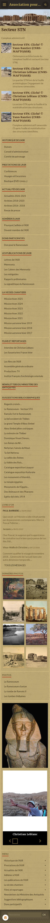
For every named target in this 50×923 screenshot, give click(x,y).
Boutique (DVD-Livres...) (15, 181)
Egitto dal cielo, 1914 (14, 496)
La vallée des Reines (14, 457)
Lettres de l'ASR (12, 259)
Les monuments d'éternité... (17, 477)
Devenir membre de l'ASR (16, 230)
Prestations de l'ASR (14, 865)
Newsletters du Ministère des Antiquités (24, 894)
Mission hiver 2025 (13, 299)
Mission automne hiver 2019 (18, 323)
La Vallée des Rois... (13, 462)
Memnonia (9, 264)
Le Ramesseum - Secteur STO (18, 409)
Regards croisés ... (12, 404)
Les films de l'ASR (12, 361)
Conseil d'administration (16, 151)
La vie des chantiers (13, 885)
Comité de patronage (14, 156)
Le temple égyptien (13, 482)
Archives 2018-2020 (14, 200)
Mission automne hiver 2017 (18, 333)
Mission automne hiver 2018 (18, 328)
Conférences (10, 171)
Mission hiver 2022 (13, 313)
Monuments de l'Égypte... (16, 487)
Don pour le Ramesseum (16, 245)
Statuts (8, 147)
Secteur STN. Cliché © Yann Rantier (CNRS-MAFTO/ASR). (28, 48)
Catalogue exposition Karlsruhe (19, 472)
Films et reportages (13, 889)
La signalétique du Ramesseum (19, 284)
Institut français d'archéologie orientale (23, 376)
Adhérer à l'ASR (11, 875)
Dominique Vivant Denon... (17, 438)
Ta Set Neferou (11, 453)
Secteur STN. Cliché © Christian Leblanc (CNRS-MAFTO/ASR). (30, 72)
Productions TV (12, 371)
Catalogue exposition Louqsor (19, 467)
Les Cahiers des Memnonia (17, 269)
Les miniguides (11, 274)
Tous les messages (15, 565)
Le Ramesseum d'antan (15, 686)
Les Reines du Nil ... (13, 443)
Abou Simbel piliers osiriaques (18, 428)
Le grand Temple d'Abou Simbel (19, 423)
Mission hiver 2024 (13, 303)
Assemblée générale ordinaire (18, 366)
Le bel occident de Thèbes (16, 419)
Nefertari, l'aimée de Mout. (17, 448)
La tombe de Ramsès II (15, 691)
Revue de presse (12, 210)
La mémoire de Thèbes (15, 433)
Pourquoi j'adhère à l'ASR (16, 225)
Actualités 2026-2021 (15, 196)
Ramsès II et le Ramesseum (17, 414)
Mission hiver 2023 (13, 308)
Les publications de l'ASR (16, 880)
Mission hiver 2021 (13, 318)
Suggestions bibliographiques (18, 899)
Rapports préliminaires (15, 279)
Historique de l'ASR (13, 860)
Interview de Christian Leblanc (19, 347)
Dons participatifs (13, 904)
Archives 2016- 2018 (14, 205)
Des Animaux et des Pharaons (18, 491)
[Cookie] (5, 918)
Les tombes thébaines (15, 696)
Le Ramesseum (11, 681)
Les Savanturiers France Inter (18, 352)
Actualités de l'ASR (13, 870)
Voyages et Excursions (15, 176)
